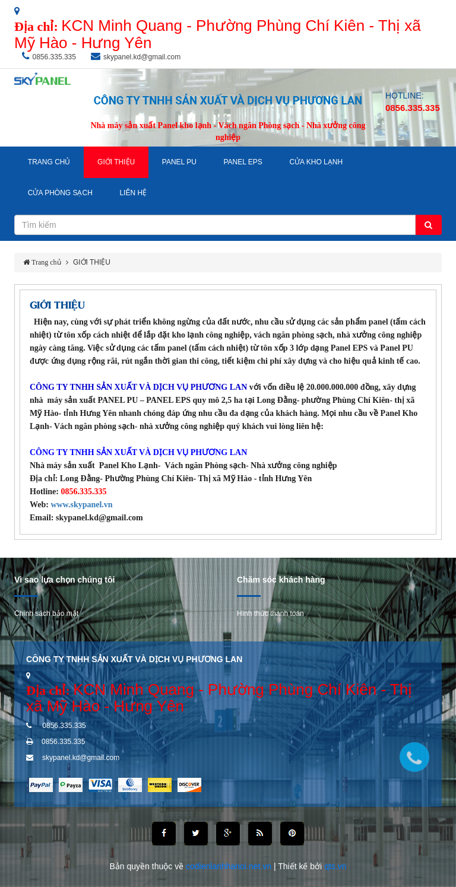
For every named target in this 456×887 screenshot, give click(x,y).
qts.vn (335, 866)
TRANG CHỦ (49, 162)
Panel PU (179, 162)
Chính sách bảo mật (46, 613)
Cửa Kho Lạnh (316, 162)
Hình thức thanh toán (270, 613)
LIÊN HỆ (133, 193)
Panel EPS (242, 162)
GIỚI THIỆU (116, 162)
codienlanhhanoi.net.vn (230, 866)
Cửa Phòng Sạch (60, 193)
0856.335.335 (54, 57)
